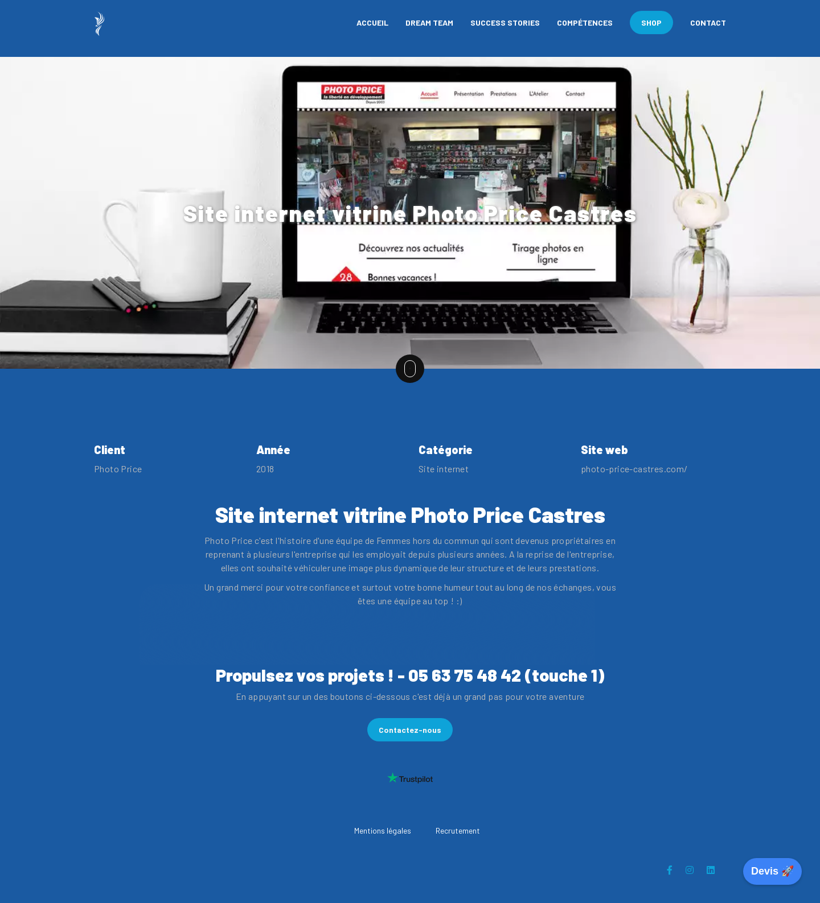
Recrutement (458, 830)
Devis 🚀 (772, 871)
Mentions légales (382, 830)
